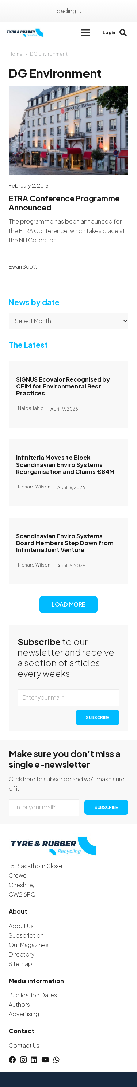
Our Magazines (29, 945)
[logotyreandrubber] (25, 33)
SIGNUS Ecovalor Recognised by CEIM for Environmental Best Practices (63, 386)
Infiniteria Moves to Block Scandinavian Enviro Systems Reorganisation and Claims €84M (65, 464)
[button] (85, 33)
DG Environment (49, 54)
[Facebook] (12, 1059)
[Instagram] (23, 1060)
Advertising (24, 1014)
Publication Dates (33, 995)
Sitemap (20, 963)
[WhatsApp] (56, 1059)
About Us (21, 926)
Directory (21, 954)
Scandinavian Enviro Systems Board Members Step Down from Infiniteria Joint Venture (65, 542)
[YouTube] (45, 1059)
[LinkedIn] (34, 1059)
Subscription (26, 935)
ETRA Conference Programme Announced (64, 203)
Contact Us (24, 1045)
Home (16, 54)
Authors (19, 1004)
